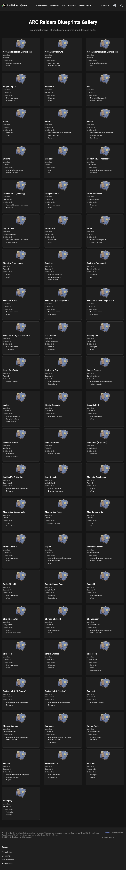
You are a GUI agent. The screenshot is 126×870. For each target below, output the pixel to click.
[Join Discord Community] (114, 5)
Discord (105, 833)
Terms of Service (107, 837)
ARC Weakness (69, 5)
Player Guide (41, 5)
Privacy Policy (117, 833)
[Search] (121, 5)
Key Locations (85, 5)
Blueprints (54, 5)
